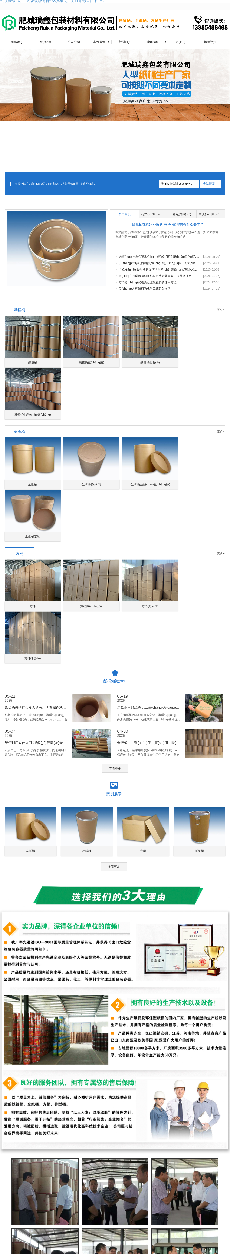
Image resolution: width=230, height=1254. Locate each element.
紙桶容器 (16, 1248)
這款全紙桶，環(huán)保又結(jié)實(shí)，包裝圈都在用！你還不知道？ (55, 183)
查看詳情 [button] (97, 1204)
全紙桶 (87, 1243)
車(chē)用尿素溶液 (37, 1228)
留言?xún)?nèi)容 (131, 1166)
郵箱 (194, 1153)
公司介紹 (74, 42)
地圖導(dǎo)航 (213, 42)
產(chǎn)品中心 (50, 42)
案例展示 (99, 42)
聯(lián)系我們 (184, 42)
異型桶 (108, 1243)
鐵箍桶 (76, 1243)
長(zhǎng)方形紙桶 (146, 1243)
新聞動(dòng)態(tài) (129, 42)
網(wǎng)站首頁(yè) (21, 42)
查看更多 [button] (115, 604)
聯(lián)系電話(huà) (169, 1153)
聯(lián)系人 (129, 1153)
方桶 (98, 1243)
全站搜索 (209, 183)
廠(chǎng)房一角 (157, 42)
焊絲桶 (50, 1248)
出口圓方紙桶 (34, 1248)
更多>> (221, 309)
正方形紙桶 (123, 1243)
